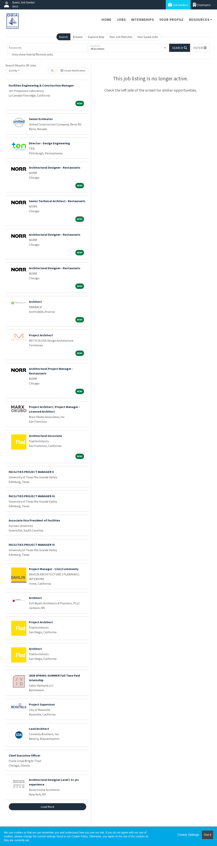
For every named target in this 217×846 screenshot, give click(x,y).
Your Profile (171, 19)
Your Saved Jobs (147, 37)
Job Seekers (178, 4)
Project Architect (41, 335)
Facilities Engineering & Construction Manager (41, 85)
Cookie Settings (188, 834)
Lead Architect (39, 729)
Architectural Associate (45, 436)
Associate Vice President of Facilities (34, 520)
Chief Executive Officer (24, 755)
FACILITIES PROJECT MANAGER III (32, 496)
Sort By (13, 70)
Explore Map (96, 37)
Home (106, 19)
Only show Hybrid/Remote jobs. (32, 54)
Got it (207, 834)
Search (63, 37)
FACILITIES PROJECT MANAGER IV (32, 545)
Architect (35, 302)
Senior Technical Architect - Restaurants (57, 201)
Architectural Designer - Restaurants (54, 167)
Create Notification (73, 70)
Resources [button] (199, 19)
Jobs (121, 19)
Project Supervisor (42, 704)
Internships (142, 19)
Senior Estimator (41, 119)
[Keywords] (47, 48)
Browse (78, 37)
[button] (200, 48)
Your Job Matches (120, 37)
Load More (47, 807)
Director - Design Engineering (49, 143)
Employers (202, 4)
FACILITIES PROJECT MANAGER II (31, 472)
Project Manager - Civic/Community (53, 569)
